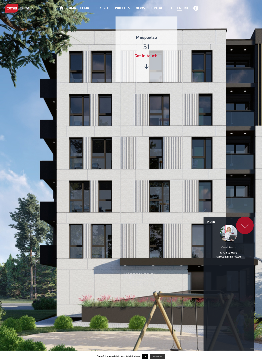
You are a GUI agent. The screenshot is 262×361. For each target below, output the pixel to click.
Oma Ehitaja (79, 8)
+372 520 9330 (229, 252)
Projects (122, 8)
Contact (158, 8)
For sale (102, 8)
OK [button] (145, 356)
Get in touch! (147, 55)
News (140, 8)
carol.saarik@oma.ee (228, 256)
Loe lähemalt (157, 356)
